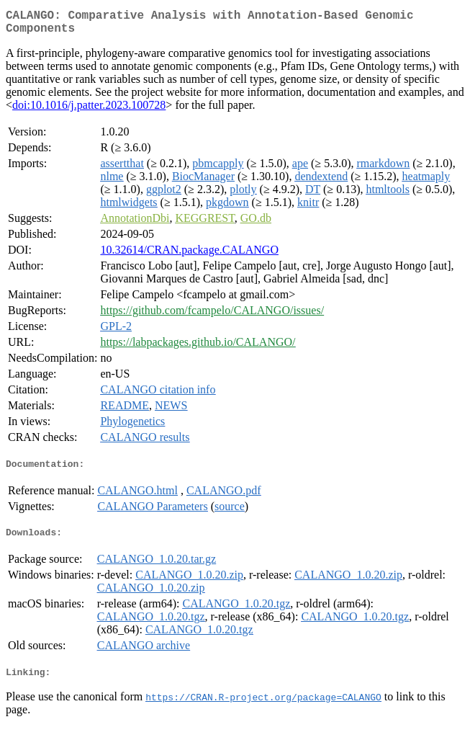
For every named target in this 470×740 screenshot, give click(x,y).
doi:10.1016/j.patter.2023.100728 (89, 110)
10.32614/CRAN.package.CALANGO (189, 255)
